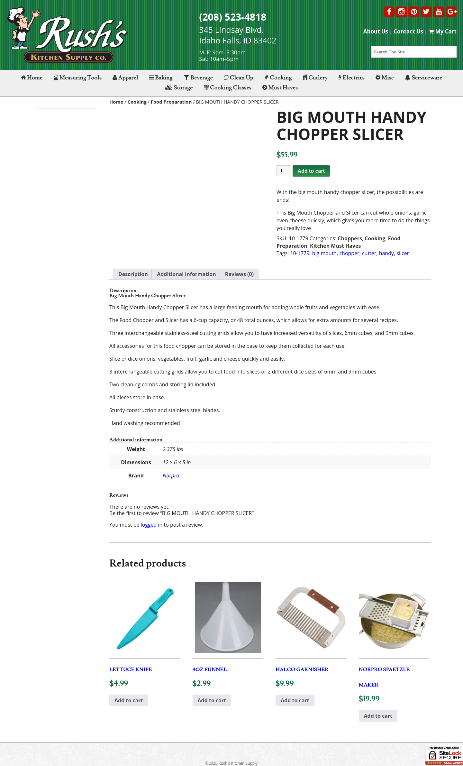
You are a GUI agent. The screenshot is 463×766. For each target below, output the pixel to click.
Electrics (352, 77)
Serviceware (423, 77)
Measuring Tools (77, 77)
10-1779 (299, 253)
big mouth (324, 253)
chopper (349, 253)
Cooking (278, 77)
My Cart (443, 31)
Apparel (125, 77)
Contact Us (408, 31)
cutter (369, 253)
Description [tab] (133, 274)
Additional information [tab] (186, 274)
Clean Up (238, 77)
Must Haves (280, 87)
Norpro (171, 475)
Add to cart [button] (128, 700)
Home (31, 77)
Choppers (350, 238)
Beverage (198, 77)
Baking (161, 77)
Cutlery (315, 77)
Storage (179, 87)
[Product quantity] (284, 170)
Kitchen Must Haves (335, 245)
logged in (152, 524)
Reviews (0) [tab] (239, 274)
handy (386, 253)
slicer (402, 253)
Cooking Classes (227, 87)
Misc (385, 77)
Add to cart (311, 171)
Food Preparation (171, 101)
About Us (375, 31)
